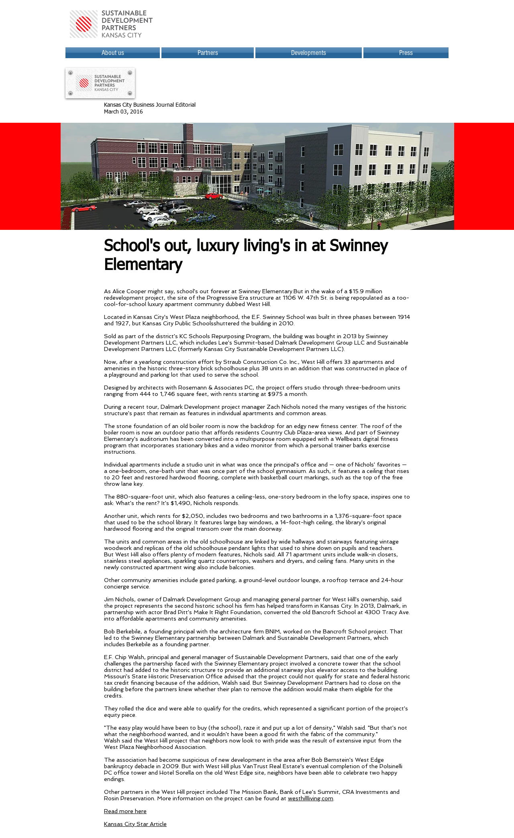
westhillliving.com (310, 798)
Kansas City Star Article (135, 824)
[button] (309, 52)
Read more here (125, 811)
